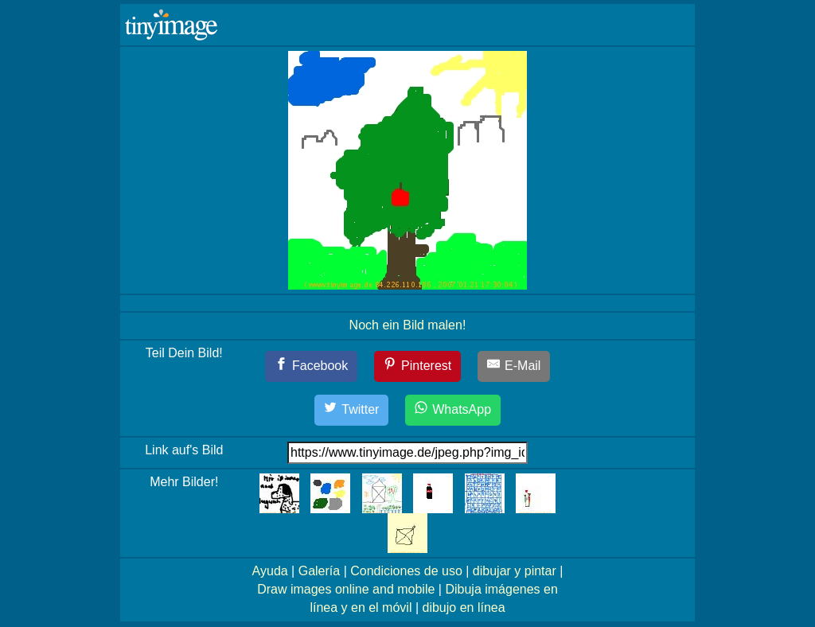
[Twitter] (351, 410)
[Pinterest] (418, 366)
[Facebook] (311, 366)
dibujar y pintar (514, 571)
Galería (319, 571)
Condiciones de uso (406, 571)
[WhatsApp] (453, 410)
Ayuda (270, 571)
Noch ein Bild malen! (407, 325)
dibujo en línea (464, 607)
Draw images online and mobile (346, 589)
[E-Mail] (514, 366)
